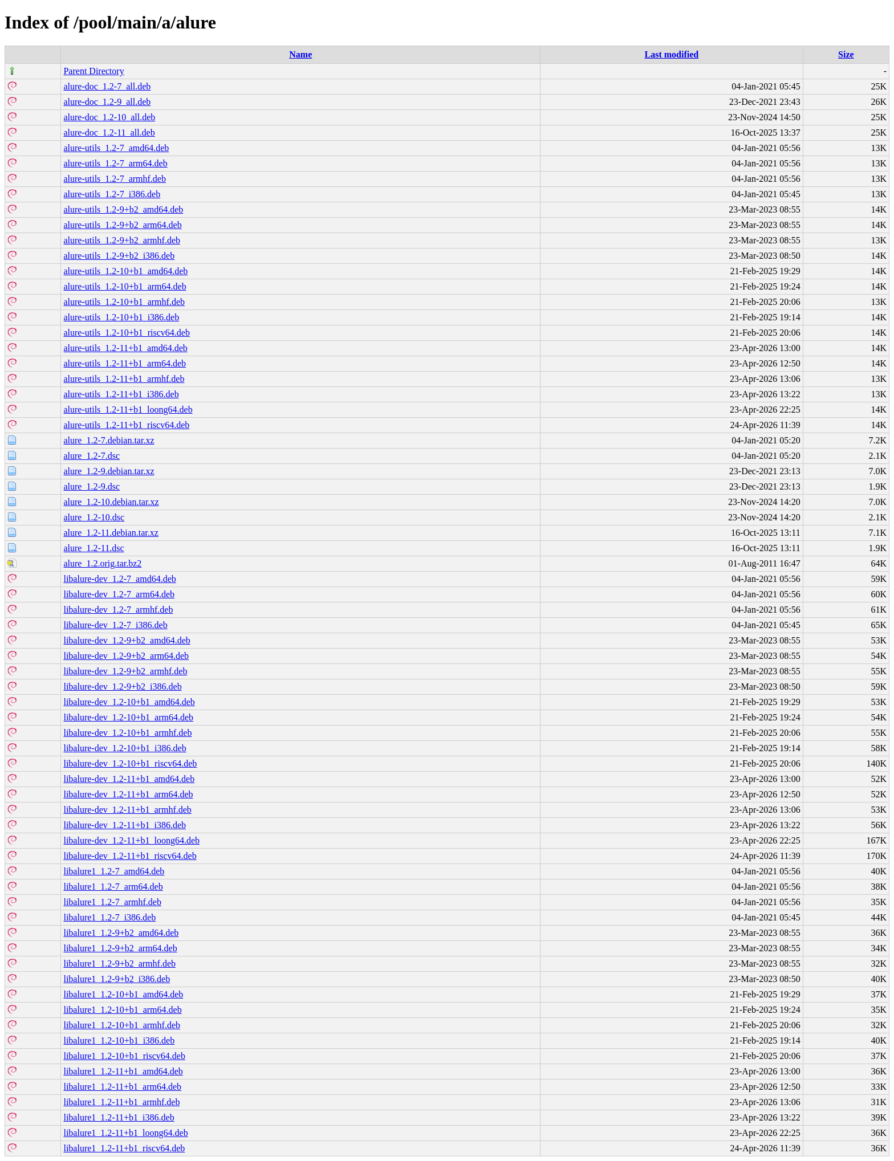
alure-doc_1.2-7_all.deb (107, 86)
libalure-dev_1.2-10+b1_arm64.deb (128, 717)
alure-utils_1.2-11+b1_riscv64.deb (126, 425)
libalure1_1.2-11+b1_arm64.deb (122, 1086)
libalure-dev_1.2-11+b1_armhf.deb (127, 809)
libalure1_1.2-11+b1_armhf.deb (121, 1102)
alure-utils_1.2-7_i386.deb (111, 194)
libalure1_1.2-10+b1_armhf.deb (121, 1025)
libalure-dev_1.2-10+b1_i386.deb (124, 748)
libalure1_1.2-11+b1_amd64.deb (122, 1071)
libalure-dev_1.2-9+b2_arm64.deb (126, 656)
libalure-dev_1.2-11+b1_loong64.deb (131, 840)
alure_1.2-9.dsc (91, 486)
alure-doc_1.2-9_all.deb (107, 102)
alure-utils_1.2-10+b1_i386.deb (121, 317)
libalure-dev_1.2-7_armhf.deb (118, 609)
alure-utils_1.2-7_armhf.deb (114, 179)
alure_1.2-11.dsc (93, 548)
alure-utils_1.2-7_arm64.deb (115, 163)
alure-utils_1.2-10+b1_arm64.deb (124, 286)
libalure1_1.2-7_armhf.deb (112, 902)
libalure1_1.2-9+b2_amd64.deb (120, 933)
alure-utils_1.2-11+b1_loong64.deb (127, 409)
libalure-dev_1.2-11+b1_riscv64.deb (129, 856)
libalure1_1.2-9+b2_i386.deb (116, 979)
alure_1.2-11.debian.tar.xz (110, 532)
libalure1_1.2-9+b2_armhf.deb (119, 963)
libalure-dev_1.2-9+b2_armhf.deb (125, 671)
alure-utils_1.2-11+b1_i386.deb (120, 394)
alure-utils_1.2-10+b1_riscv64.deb (126, 332)
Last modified (672, 54)
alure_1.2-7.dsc (91, 456)
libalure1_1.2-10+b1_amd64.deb (123, 994)
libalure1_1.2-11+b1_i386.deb (118, 1117)
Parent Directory (93, 71)
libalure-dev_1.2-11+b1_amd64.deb (128, 779)
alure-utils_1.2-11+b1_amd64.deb (125, 348)
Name (300, 54)
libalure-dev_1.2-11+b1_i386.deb (124, 825)
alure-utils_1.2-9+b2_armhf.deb (121, 240)
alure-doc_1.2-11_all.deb (109, 132)
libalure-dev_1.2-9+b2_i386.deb (122, 686)
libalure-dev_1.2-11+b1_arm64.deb (128, 794)
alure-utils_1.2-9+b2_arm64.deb (122, 225)
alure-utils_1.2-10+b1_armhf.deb (124, 302)
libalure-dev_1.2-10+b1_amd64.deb (128, 702)
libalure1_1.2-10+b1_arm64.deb (122, 1010)
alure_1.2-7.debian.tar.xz (108, 440)
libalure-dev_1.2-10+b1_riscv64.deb (130, 763)
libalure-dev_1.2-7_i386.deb (115, 625)
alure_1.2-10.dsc (93, 517)
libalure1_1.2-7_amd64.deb (113, 871)
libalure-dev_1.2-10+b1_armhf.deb (127, 733)
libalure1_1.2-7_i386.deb (109, 917)
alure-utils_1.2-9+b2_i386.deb (118, 255)
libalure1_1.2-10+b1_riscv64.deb (124, 1056)
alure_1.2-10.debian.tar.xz (111, 502)
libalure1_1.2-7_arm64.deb (112, 886)
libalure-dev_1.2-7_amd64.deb (119, 579)
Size (846, 54)
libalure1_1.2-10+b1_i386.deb (118, 1040)
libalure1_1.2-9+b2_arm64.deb (120, 948)
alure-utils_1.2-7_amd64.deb (116, 148)
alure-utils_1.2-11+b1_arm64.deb (124, 363)
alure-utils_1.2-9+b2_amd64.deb (123, 209)
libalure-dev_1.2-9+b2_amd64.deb (126, 640)
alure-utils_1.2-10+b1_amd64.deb (125, 271)
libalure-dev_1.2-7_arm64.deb (118, 594)
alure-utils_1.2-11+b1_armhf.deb (123, 379)
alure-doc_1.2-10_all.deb (109, 117)
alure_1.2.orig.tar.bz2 (102, 563)
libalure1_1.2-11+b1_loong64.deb (125, 1133)
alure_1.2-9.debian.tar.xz (108, 471)
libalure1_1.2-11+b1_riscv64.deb (124, 1148)
